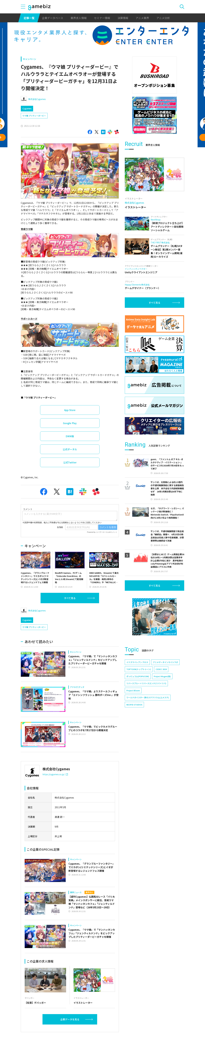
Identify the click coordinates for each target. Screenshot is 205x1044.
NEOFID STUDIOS (134, 704)
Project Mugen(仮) (162, 676)
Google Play (70, 423)
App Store (69, 410)
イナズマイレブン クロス (137, 662)
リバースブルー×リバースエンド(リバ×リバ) (146, 683)
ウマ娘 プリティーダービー (34, 115)
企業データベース (52, 18)
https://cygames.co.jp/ (55, 774)
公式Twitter (70, 462)
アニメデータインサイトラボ (165, 662)
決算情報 (123, 18)
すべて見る (70, 598)
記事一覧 (29, 18)
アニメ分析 (163, 18)
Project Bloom (133, 690)
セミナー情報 (102, 18)
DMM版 (70, 436)
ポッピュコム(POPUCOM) (137, 676)
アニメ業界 (142, 18)
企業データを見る (69, 1019)
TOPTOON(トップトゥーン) (138, 669)
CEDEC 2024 (161, 669)
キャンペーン (29, 59)
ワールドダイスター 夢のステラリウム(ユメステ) (147, 697)
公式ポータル (70, 449)
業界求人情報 (79, 18)
